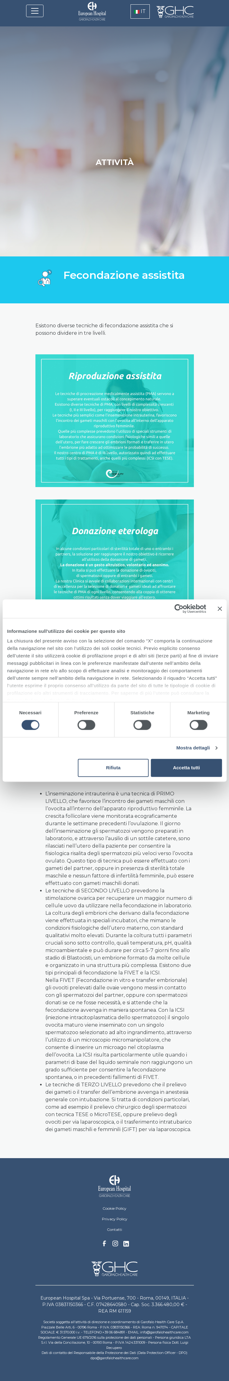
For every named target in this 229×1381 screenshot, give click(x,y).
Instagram (115, 1245)
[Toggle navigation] (35, 11)
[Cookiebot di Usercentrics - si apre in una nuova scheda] (179, 608)
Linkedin (126, 1245)
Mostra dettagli (193, 748)
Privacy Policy (114, 1219)
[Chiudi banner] (220, 608)
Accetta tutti (186, 767)
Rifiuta (113, 767)
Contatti (114, 1229)
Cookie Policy (114, 1208)
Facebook (104, 1245)
